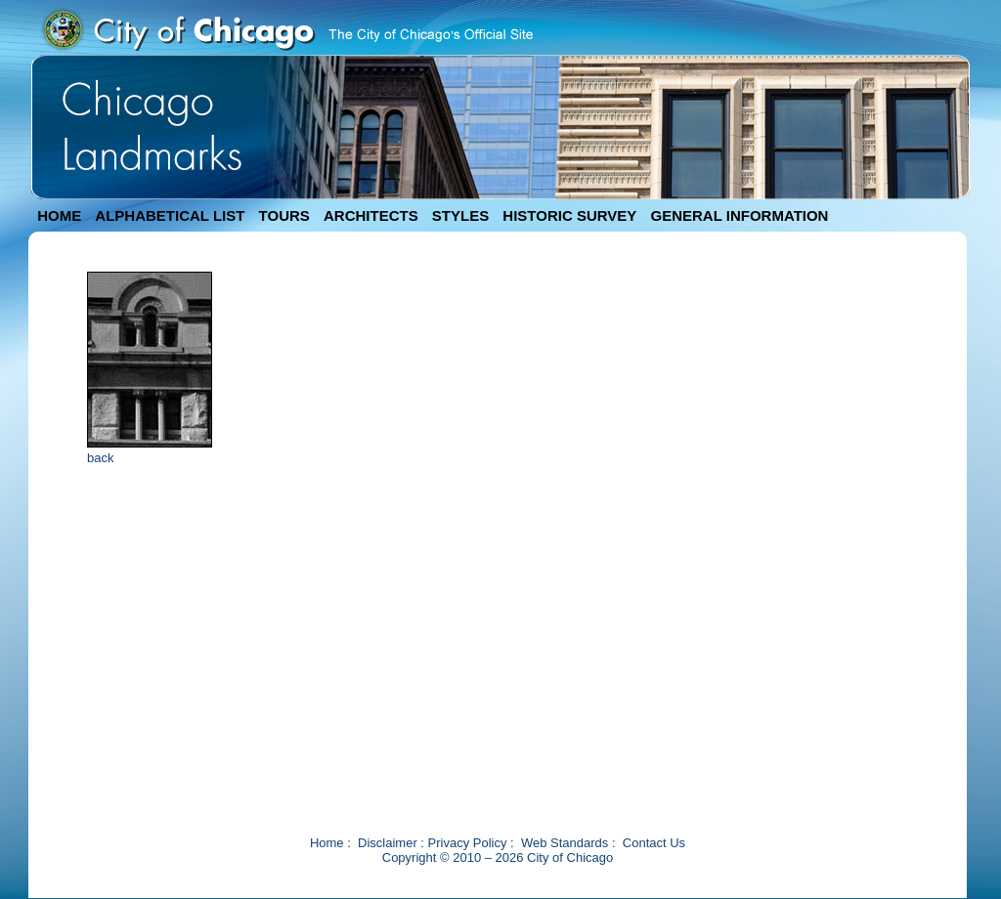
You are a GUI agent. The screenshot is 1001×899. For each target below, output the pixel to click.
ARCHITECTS (371, 215)
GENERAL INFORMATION (740, 215)
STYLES (460, 215)
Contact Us (654, 842)
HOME (59, 215)
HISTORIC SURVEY (569, 215)
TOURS (284, 215)
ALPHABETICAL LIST (169, 215)
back (100, 457)
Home (327, 842)
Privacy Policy (467, 842)
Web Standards (564, 842)
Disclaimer (387, 842)
